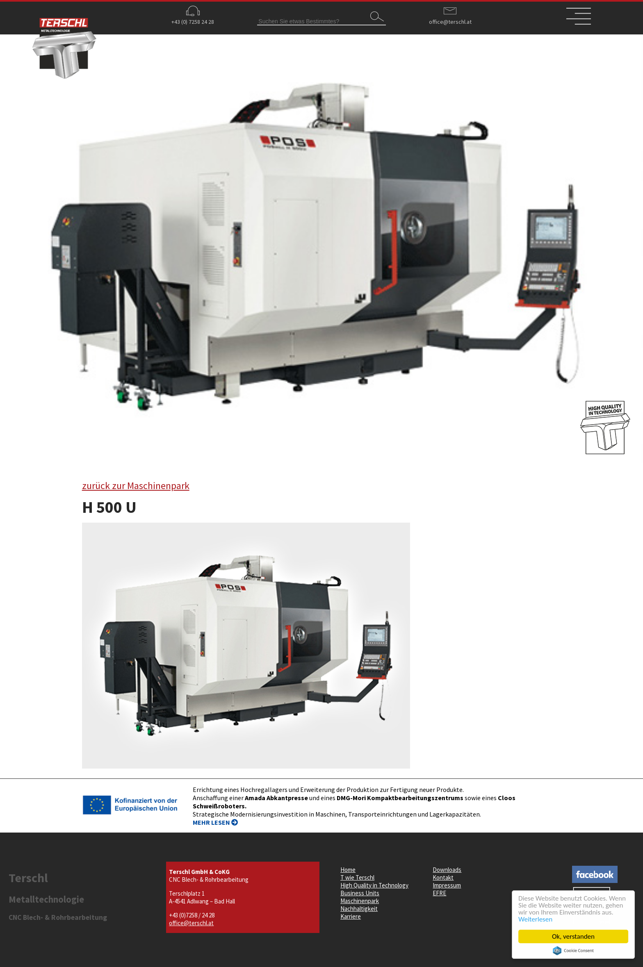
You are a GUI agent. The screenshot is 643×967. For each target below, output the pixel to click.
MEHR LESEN (215, 822)
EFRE (439, 893)
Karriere (350, 916)
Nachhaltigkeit (359, 908)
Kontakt (443, 877)
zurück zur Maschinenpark (135, 485)
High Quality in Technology (374, 885)
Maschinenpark (359, 901)
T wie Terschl (357, 877)
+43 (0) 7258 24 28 (192, 21)
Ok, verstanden (573, 936)
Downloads (447, 870)
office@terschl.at (450, 21)
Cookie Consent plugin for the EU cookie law (573, 950)
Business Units (359, 893)
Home (348, 870)
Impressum (447, 885)
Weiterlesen (536, 919)
